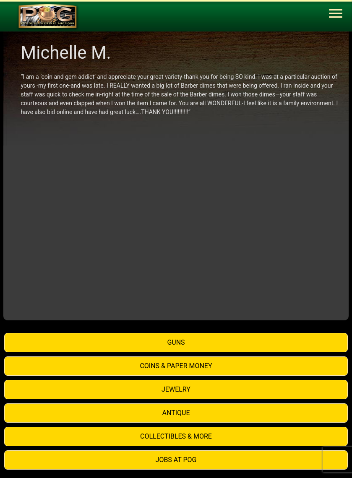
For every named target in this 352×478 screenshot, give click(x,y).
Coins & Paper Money (176, 366)
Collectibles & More (176, 436)
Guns (176, 342)
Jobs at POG (176, 460)
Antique (176, 413)
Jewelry (176, 389)
